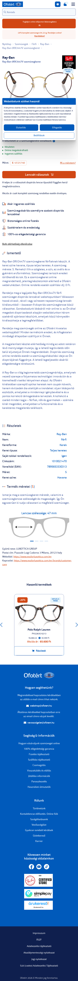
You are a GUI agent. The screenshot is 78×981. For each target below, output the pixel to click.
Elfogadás (57, 127)
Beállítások (39, 135)
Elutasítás (21, 127)
